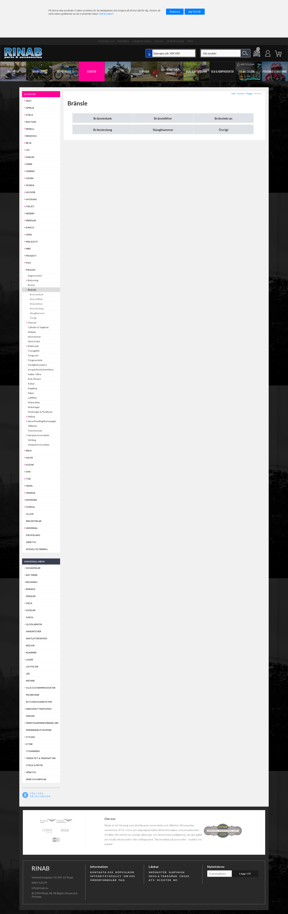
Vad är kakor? (106, 13)
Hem (233, 93)
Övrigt (223, 129)
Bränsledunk (102, 118)
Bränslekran (223, 118)
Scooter (240, 93)
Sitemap (37, 896)
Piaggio (249, 93)
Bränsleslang (102, 129)
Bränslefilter (163, 118)
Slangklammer (163, 129)
